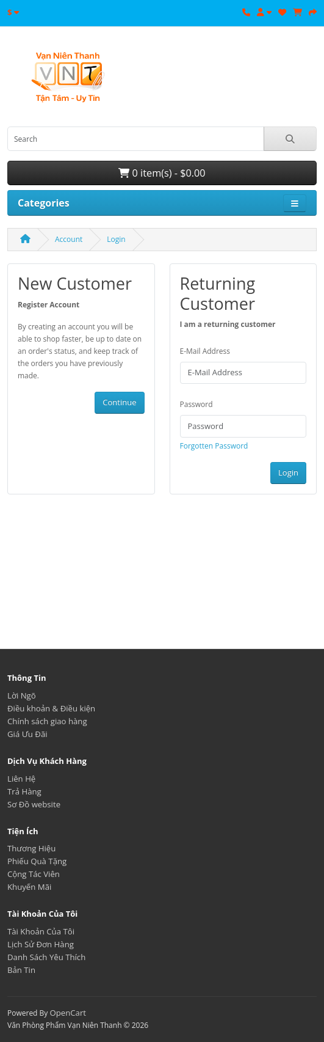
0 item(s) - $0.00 (161, 173)
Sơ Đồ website (33, 804)
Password (196, 404)
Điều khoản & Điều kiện (51, 708)
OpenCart (67, 1012)
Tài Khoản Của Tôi (40, 931)
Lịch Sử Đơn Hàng (40, 944)
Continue (119, 402)
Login (116, 239)
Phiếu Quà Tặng (37, 861)
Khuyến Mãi (29, 886)
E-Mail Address (205, 351)
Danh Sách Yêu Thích (46, 957)
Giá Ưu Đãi (27, 733)
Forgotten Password (214, 446)
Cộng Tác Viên (33, 873)
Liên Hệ (21, 778)
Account (68, 239)
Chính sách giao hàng (47, 721)
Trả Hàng (24, 791)
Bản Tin (21, 969)
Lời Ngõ (21, 695)
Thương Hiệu (31, 848)
